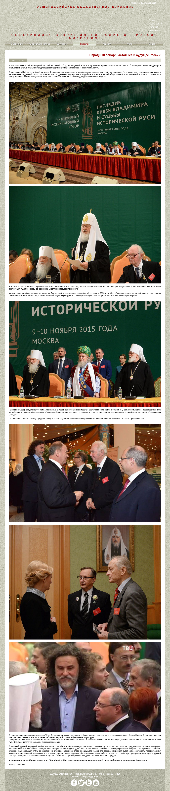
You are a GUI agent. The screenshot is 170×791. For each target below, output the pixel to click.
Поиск (152, 20)
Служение (62, 44)
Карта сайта (155, 23)
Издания (107, 44)
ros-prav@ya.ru (89, 776)
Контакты (154, 30)
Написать (154, 27)
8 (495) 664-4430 (111, 773)
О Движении (17, 44)
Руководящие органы (39, 44)
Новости (84, 44)
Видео (152, 44)
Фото (129, 44)
